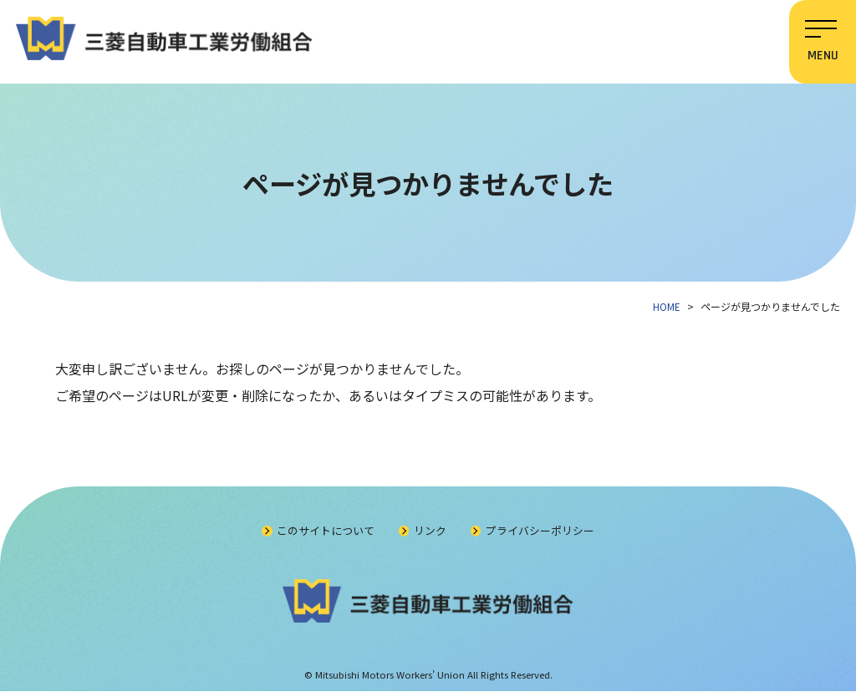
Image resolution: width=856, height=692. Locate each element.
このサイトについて (325, 531)
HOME (668, 306)
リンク (430, 531)
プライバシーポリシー (541, 531)
